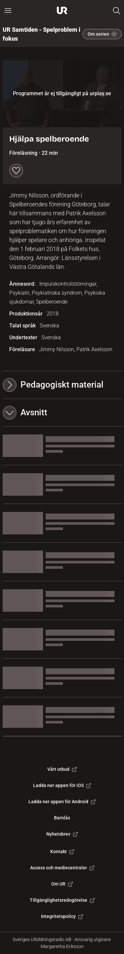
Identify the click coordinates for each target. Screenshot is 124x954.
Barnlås (62, 817)
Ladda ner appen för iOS (62, 785)
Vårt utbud (62, 769)
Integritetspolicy (62, 916)
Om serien (102, 34)
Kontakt (62, 851)
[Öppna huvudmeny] (8, 11)
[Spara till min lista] (16, 171)
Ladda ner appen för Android (62, 801)
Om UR (62, 884)
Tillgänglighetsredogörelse (62, 900)
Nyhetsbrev (62, 834)
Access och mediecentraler (62, 867)
